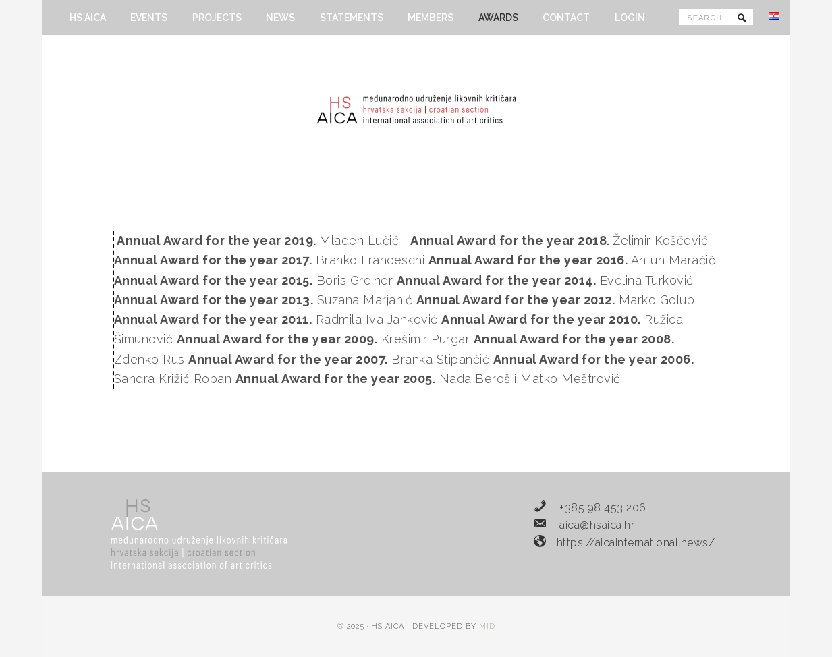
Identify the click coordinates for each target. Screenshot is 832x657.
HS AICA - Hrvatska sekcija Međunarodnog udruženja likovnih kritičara (416, 109)
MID (487, 626)
